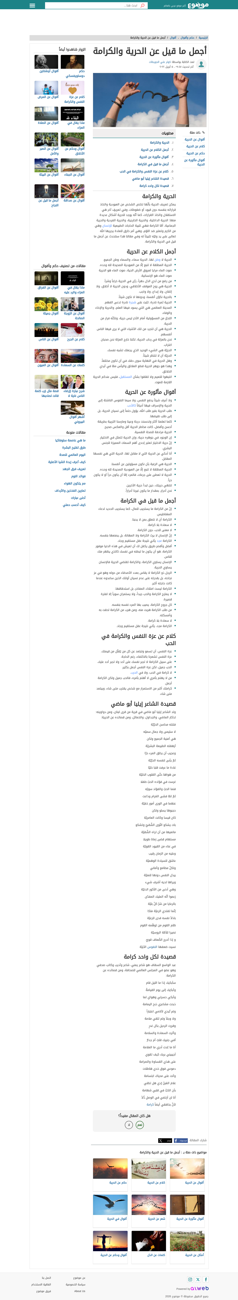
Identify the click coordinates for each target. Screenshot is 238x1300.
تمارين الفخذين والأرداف (70, 491)
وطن (157, 259)
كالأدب (132, 405)
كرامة (150, 1104)
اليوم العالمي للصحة (72, 455)
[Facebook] (206, 1279)
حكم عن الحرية (195, 153)
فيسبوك (183, 1141)
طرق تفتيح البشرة (73, 447)
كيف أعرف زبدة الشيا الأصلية (66, 462)
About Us (79, 1291)
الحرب (134, 672)
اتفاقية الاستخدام (41, 1284)
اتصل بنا (46, 1277)
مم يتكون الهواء (74, 483)
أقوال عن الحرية (195, 139)
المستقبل (126, 377)
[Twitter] (198, 1279)
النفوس (152, 947)
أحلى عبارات (78, 498)
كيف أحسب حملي (74, 505)
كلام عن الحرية (195, 146)
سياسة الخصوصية (75, 1284)
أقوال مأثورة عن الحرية (194, 162)
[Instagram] (190, 1279)
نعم (139, 1125)
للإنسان (107, 225)
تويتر (169, 1141)
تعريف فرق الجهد (73, 469)
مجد (159, 541)
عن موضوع (79, 1277)
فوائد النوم (78, 476)
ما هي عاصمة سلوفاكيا (70, 440)
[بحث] (142, 5)
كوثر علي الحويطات (160, 62)
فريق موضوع (43, 1291)
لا (129, 1125)
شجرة (132, 302)
